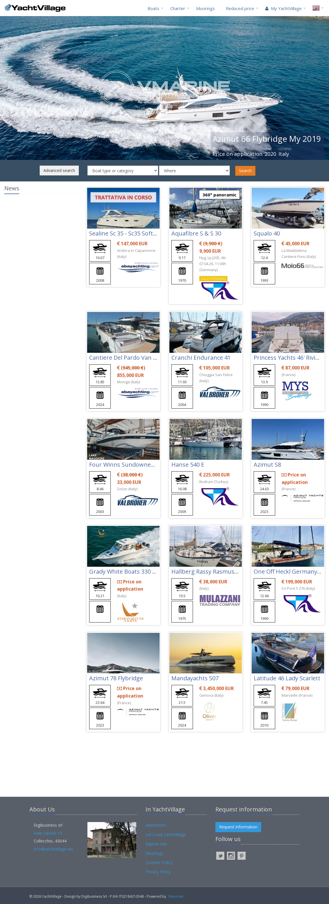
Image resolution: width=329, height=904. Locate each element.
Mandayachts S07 (195, 678)
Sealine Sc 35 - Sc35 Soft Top (127, 233)
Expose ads (156, 843)
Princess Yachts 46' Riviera (289, 357)
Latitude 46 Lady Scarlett (287, 678)
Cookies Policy (159, 862)
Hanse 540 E (187, 464)
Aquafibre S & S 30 (196, 233)
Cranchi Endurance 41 (201, 357)
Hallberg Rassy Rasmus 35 (206, 571)
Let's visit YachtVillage (166, 834)
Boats (153, 8)
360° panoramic (219, 195)
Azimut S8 (267, 464)
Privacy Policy (158, 871)
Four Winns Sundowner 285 (126, 464)
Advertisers (156, 825)
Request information (238, 827)
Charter (177, 8)
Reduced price (240, 8)
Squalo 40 (267, 233)
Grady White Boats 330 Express (131, 571)
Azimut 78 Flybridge (116, 678)
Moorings (205, 8)
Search (245, 170)
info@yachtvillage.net (53, 849)
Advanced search (59, 170)
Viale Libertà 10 (48, 833)
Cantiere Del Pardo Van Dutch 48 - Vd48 (142, 357)
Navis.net (176, 896)
